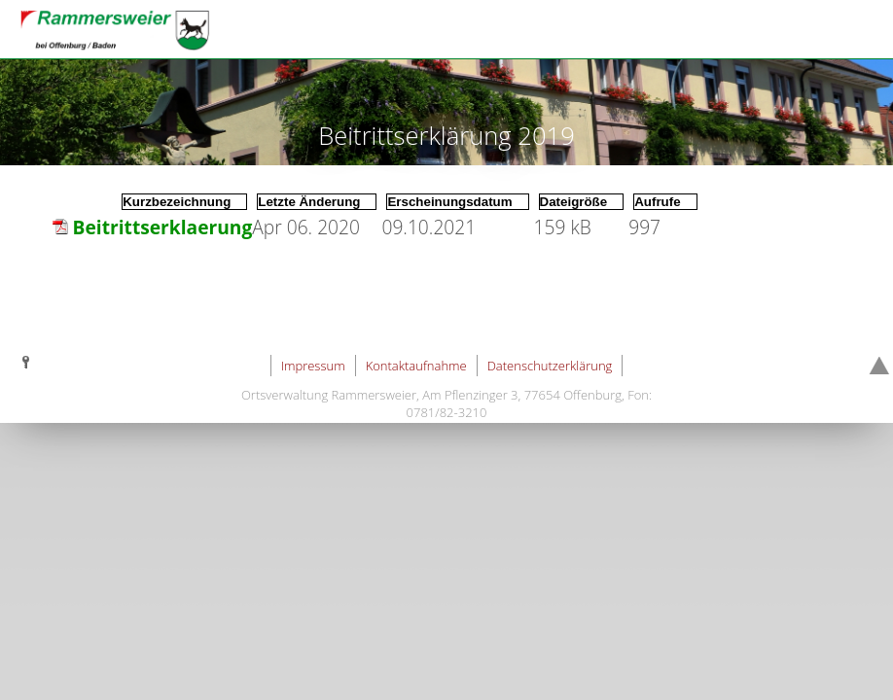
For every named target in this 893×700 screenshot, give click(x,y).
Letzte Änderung (309, 201)
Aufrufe (657, 201)
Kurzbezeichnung (177, 201)
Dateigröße (574, 201)
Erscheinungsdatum (449, 201)
